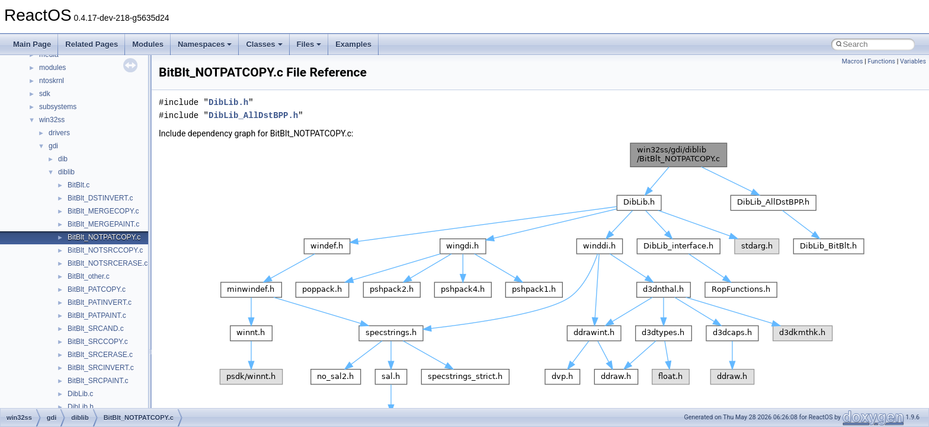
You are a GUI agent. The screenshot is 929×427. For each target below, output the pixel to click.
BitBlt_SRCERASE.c (100, 354)
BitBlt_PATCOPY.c (97, 289)
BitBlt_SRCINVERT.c (101, 368)
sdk (44, 94)
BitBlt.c (78, 185)
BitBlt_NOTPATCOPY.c (104, 237)
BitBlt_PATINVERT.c (100, 302)
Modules (148, 44)
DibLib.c (80, 394)
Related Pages (91, 44)
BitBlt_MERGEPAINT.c (103, 224)
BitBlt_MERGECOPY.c (103, 211)
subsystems (57, 107)
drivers (59, 133)
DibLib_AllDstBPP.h (253, 115)
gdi (53, 146)
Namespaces (205, 44)
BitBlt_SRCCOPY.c (98, 341)
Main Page (32, 44)
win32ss (52, 120)
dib (63, 159)
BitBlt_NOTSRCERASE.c (108, 263)
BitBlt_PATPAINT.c (97, 315)
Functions (881, 61)
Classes (264, 44)
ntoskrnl (51, 81)
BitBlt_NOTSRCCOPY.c (105, 250)
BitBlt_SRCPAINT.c (98, 381)
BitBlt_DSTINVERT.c (100, 198)
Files (309, 44)
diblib (66, 172)
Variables (913, 61)
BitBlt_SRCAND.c (96, 328)
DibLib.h (81, 407)
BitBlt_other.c (89, 276)
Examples (353, 44)
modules (52, 67)
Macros (852, 61)
